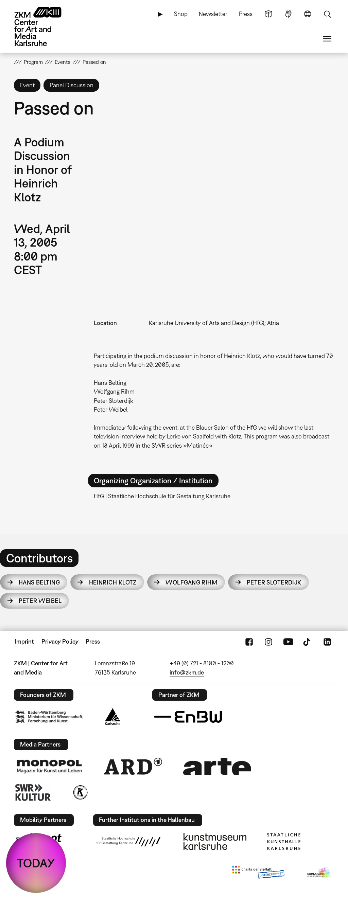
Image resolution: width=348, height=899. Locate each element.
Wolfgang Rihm (192, 582)
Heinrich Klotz (113, 582)
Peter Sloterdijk (274, 582)
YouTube (288, 641)
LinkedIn (327, 641)
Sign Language (288, 14)
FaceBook (249, 641)
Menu (327, 39)
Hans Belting (39, 582)
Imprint (24, 641)
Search (327, 14)
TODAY (36, 863)
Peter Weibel (40, 600)
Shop (181, 13)
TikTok (307, 641)
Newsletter (213, 13)
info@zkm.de (187, 672)
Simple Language (268, 14)
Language (307, 14)
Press (246, 13)
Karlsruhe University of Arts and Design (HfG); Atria (214, 322)
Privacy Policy (60, 641)
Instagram (268, 641)
